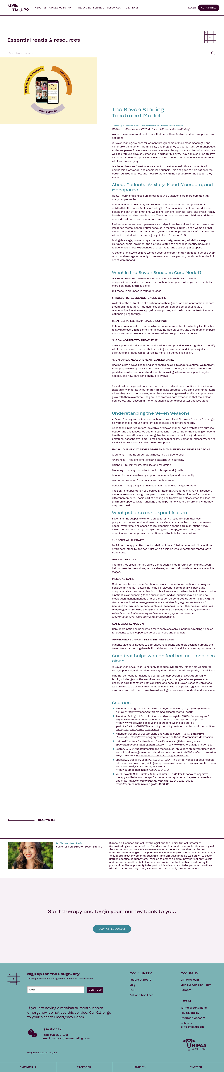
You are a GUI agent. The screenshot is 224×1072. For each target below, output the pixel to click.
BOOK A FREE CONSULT (112, 929)
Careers (186, 990)
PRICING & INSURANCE (90, 7)
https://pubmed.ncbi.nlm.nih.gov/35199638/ (142, 784)
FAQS (133, 990)
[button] (40, 8)
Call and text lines (142, 995)
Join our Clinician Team (196, 984)
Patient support (140, 979)
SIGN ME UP (95, 989)
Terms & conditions (194, 1007)
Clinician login (190, 979)
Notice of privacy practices (192, 1025)
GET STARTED (208, 7)
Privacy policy (190, 1012)
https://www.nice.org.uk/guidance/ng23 (188, 744)
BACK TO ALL (46, 820)
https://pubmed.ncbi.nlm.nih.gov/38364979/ (142, 770)
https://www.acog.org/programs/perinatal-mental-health (158, 712)
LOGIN (192, 7)
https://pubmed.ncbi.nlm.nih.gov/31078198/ (162, 755)
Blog (132, 984)
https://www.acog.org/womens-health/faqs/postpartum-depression (171, 737)
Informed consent (193, 1018)
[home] (18, 7)
